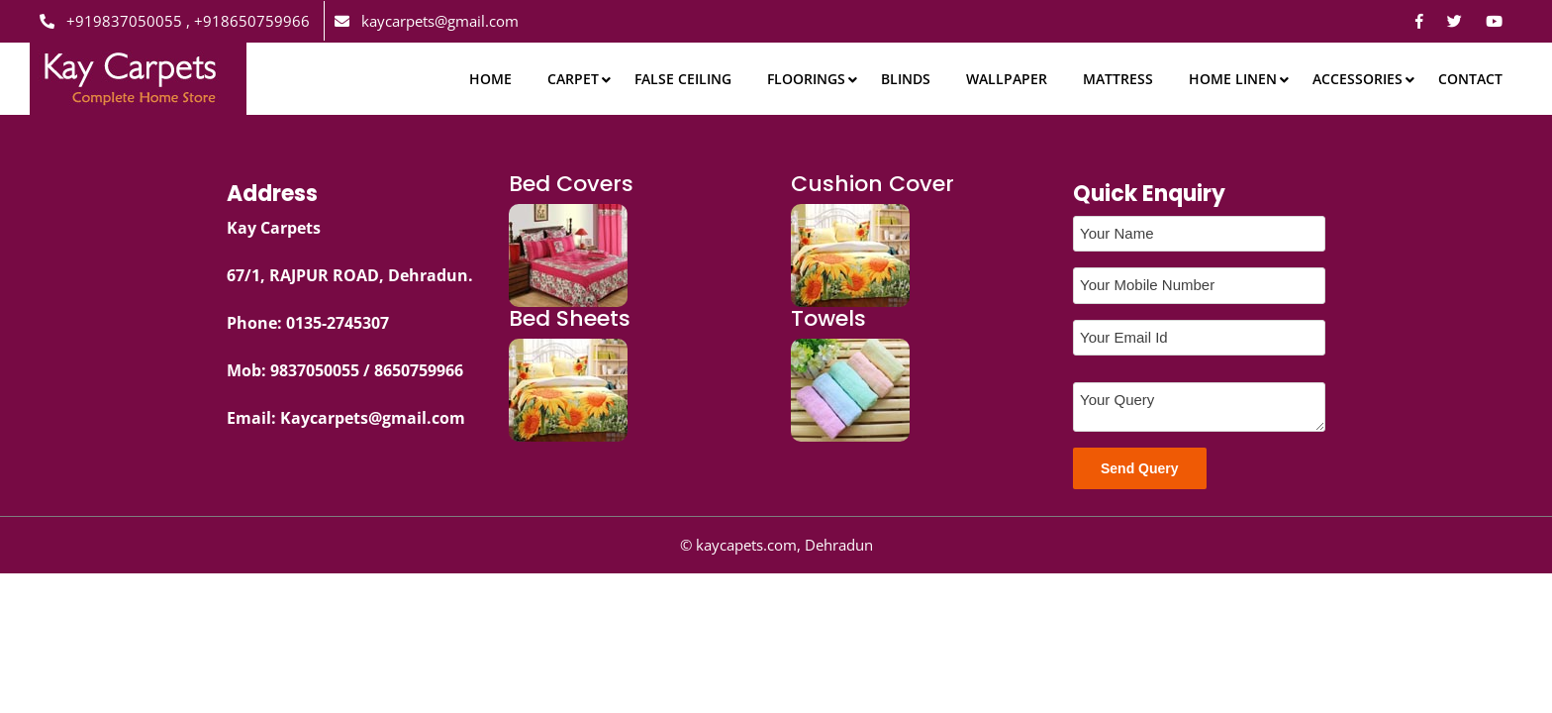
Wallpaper (1006, 78)
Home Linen (1233, 78)
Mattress (1118, 78)
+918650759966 (250, 21)
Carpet (573, 78)
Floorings (806, 78)
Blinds (905, 78)
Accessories (1357, 78)
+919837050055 (113, 21)
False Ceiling (682, 78)
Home (490, 78)
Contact (1470, 78)
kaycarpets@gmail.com (427, 21)
